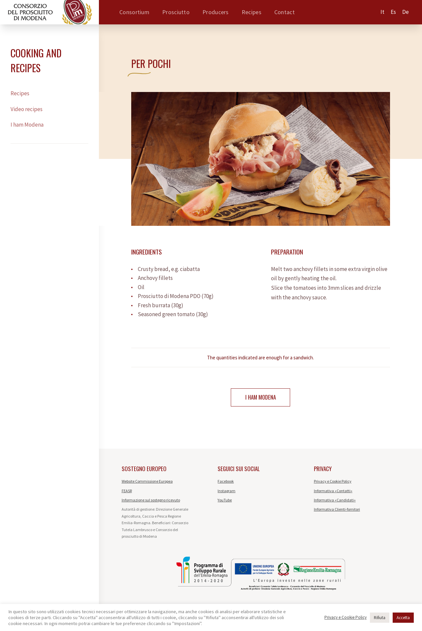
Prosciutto (176, 12)
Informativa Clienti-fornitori (337, 510)
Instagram (226, 491)
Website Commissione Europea (147, 482)
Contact (284, 12)
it (382, 11)
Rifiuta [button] (379, 617)
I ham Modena (27, 124)
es (393, 11)
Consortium (134, 12)
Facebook (226, 482)
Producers (215, 12)
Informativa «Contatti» (333, 491)
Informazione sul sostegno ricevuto (151, 500)
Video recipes (27, 109)
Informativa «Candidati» (335, 500)
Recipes (251, 12)
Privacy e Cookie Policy (332, 482)
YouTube (225, 500)
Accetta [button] (403, 617)
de (405, 11)
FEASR (127, 491)
